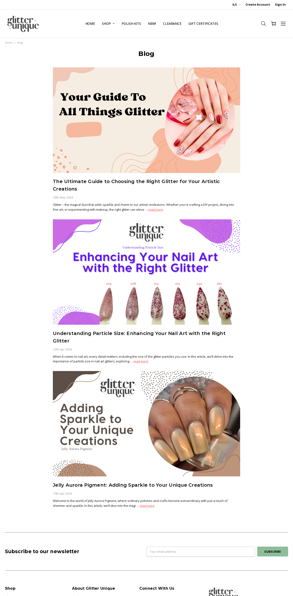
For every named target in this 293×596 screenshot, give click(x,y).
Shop (108, 23)
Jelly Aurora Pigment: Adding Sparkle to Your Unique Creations (133, 485)
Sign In (280, 4)
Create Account (258, 4)
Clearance (172, 23)
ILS (236, 4)
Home (90, 23)
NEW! (152, 23)
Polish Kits (131, 23)
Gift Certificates (203, 23)
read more (155, 209)
